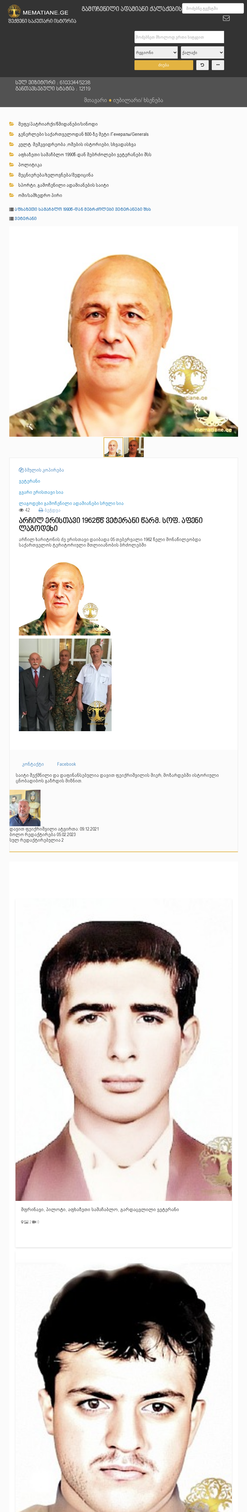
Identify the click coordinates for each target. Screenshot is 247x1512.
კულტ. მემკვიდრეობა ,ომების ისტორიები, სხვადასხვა (72, 144)
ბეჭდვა (50, 510)
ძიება (163, 65)
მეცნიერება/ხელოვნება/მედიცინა (51, 175)
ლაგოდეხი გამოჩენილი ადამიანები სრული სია (71, 503)
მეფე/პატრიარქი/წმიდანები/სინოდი (53, 124)
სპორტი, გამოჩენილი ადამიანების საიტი (59, 185)
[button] (232, 231)
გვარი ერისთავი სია (41, 492)
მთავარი (95, 100)
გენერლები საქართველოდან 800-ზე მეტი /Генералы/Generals (79, 134)
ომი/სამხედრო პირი (35, 195)
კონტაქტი (33, 764)
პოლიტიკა (25, 165)
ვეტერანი (26, 219)
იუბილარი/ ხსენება (138, 100)
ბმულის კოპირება (41, 470)
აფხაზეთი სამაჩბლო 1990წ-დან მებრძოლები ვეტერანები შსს (80, 154)
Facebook (66, 764)
